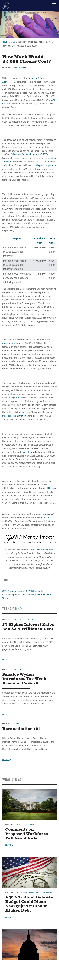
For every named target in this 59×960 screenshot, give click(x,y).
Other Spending (29, 825)
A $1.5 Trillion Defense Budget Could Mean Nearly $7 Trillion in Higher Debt (29, 904)
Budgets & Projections (31, 892)
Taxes (21, 669)
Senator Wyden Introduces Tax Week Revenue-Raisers (24, 679)
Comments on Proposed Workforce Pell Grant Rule (26, 834)
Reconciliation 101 (21, 728)
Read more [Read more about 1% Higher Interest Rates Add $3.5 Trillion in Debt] (6, 660)
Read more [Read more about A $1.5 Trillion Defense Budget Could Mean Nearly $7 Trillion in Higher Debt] (9, 917)
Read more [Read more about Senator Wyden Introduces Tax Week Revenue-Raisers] (6, 714)
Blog (15, 669)
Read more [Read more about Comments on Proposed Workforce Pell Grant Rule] (9, 845)
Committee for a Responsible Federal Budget (5, 5)
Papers (16, 724)
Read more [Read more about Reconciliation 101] (6, 760)
